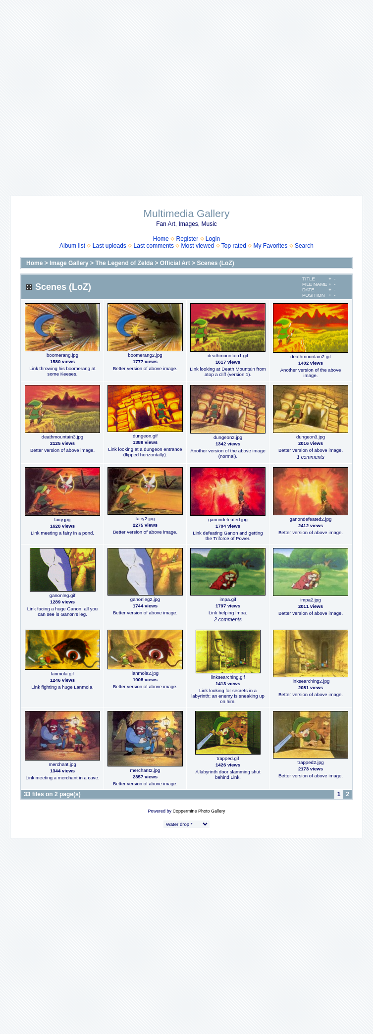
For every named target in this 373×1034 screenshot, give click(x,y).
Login (213, 238)
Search (304, 245)
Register (187, 238)
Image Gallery (69, 263)
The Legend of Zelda (124, 263)
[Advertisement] (93, 93)
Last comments (154, 245)
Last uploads (109, 245)
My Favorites (271, 245)
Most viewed (197, 245)
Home (161, 238)
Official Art (175, 263)
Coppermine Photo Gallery (198, 811)
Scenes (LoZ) (215, 263)
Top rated (233, 245)
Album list (72, 245)
